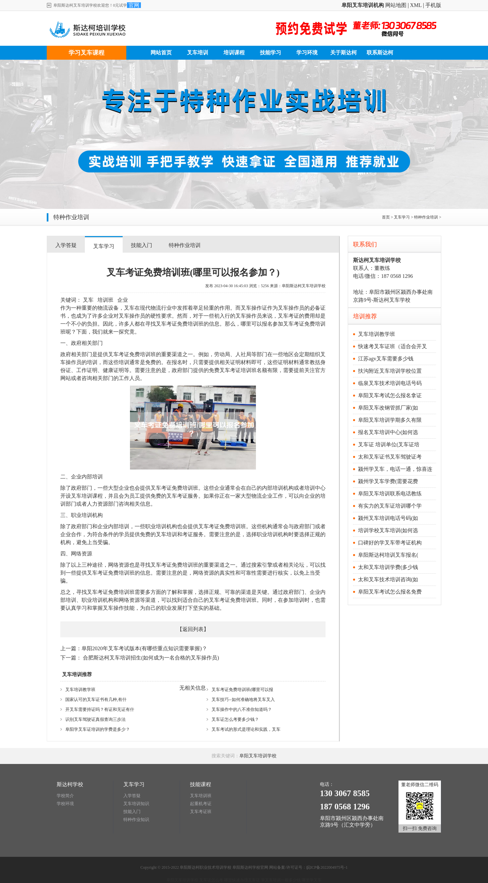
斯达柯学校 (70, 784)
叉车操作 (251, 308)
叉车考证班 (201, 811)
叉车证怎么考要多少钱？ (235, 719)
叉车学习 (402, 217)
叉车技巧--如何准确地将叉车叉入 (243, 699)
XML (416, 5)
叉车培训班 (201, 795)
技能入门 (141, 245)
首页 (386, 217)
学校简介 (65, 795)
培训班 (105, 300)
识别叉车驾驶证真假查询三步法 (95, 719)
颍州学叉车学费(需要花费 (388, 481)
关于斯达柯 (343, 52)
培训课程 (234, 52)
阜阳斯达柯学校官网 (250, 867)
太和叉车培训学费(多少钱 (388, 567)
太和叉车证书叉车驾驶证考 (390, 457)
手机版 (433, 5)
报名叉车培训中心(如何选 (388, 432)
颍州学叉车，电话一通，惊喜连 (395, 469)
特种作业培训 (426, 217)
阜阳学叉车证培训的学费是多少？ (97, 729)
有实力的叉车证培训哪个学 (390, 506)
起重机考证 (201, 803)
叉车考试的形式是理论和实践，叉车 (246, 729)
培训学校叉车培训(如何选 (388, 530)
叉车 (88, 300)
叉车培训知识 (136, 803)
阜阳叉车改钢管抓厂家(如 (388, 407)
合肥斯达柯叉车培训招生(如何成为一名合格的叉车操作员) (151, 658)
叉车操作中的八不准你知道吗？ (242, 709)
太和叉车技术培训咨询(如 (388, 579)
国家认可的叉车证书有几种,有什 (96, 699)
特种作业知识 (136, 819)
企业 (122, 300)
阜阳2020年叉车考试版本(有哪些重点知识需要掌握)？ (144, 648)
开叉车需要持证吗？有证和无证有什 (99, 709)
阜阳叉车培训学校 (257, 755)
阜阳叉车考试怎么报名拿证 (390, 395)
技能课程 (200, 784)
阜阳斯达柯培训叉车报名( (388, 555)
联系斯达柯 (380, 52)
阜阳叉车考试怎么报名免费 (390, 592)
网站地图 (395, 5)
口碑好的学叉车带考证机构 (390, 542)
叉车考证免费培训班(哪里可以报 (242, 689)
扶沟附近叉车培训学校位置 (390, 371)
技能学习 (270, 52)
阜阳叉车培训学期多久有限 (390, 420)
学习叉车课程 (86, 52)
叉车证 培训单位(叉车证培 (388, 444)
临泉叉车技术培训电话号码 (390, 383)
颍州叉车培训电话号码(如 (388, 518)
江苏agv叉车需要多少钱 (385, 358)
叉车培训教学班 (80, 689)
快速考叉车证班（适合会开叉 (392, 346)
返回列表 (193, 629)
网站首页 (161, 52)
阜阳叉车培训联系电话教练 (390, 493)
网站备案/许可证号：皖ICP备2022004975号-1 (308, 867)
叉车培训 (197, 52)
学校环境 (65, 803)
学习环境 (307, 52)
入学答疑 (66, 245)
